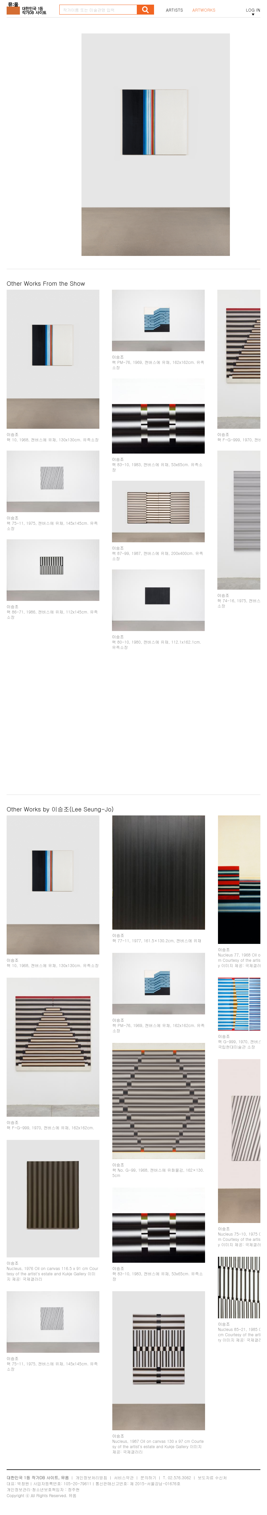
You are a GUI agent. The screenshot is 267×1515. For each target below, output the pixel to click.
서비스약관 (124, 1477)
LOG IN (253, 10)
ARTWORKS (204, 10)
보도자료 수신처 (212, 1477)
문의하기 (148, 1477)
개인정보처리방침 (91, 1477)
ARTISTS (174, 10)
